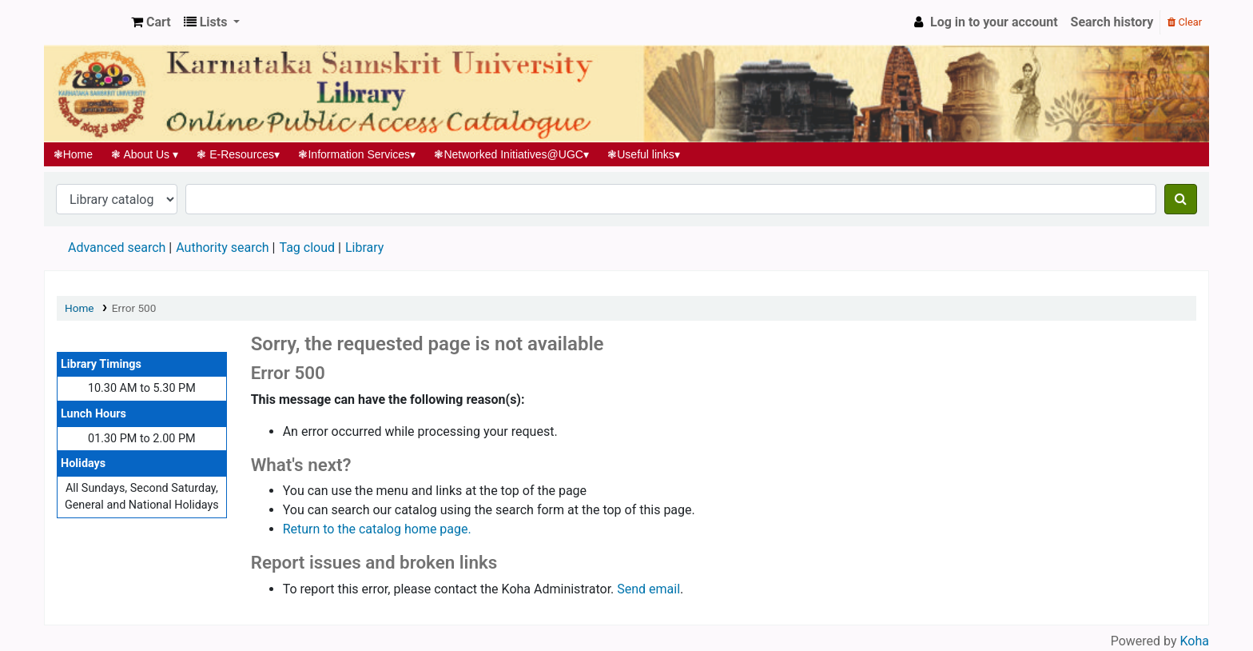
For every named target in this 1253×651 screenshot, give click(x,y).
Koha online (85, 22)
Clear (1184, 22)
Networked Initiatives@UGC (512, 154)
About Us (145, 154)
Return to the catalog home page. (377, 529)
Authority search (222, 247)
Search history (1112, 22)
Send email (648, 589)
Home (73, 154)
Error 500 (134, 308)
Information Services (357, 154)
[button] (151, 22)
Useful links (644, 154)
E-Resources (238, 154)
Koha (1194, 641)
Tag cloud (307, 247)
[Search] (1180, 199)
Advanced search (116, 247)
